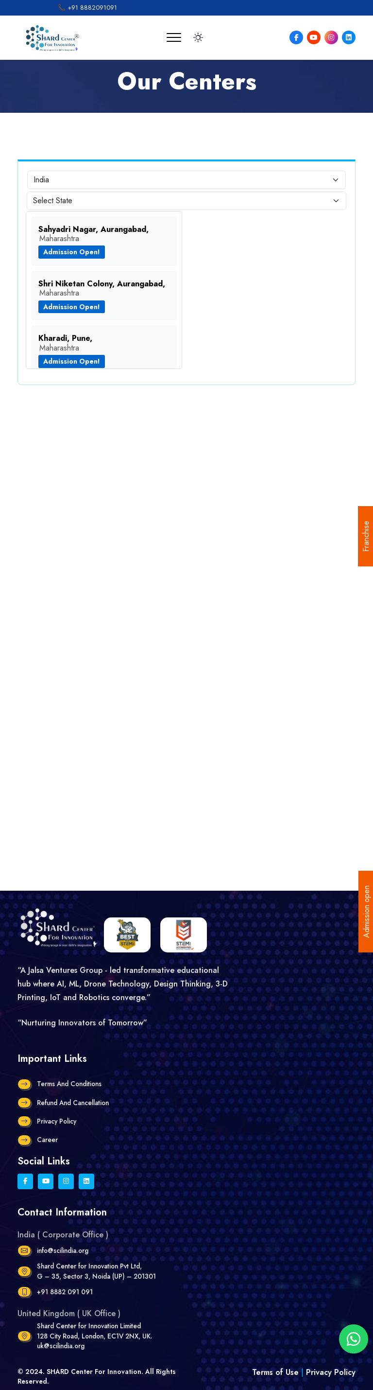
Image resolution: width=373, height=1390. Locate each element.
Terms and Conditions (69, 1084)
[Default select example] (186, 180)
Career (47, 1139)
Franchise (366, 536)
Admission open (366, 911)
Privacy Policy (56, 1121)
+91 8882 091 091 (65, 1292)
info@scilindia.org (62, 1250)
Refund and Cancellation (73, 1103)
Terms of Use (276, 1372)
